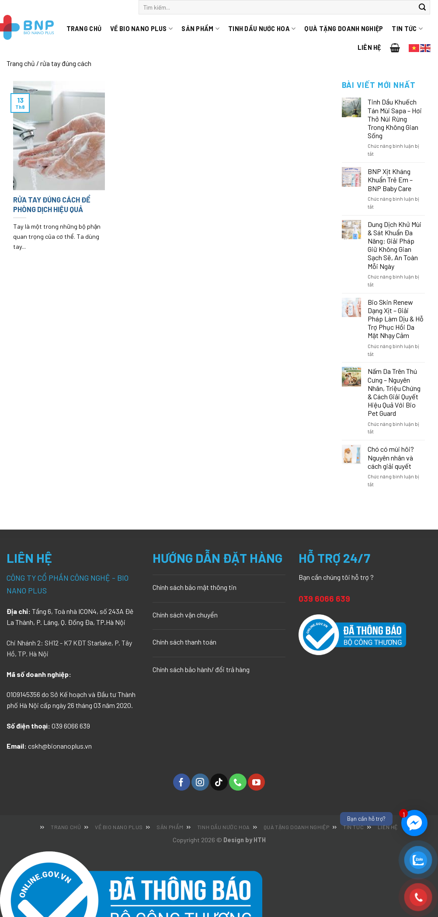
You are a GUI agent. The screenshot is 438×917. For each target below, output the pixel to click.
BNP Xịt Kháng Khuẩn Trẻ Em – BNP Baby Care (390, 179)
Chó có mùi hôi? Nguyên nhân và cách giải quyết (391, 457)
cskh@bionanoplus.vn (60, 746)
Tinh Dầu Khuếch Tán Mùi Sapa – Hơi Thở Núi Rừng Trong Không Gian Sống (395, 118)
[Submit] (422, 7)
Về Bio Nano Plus (141, 28)
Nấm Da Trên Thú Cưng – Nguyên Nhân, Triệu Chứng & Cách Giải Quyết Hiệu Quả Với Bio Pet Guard (394, 392)
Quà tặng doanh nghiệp (343, 28)
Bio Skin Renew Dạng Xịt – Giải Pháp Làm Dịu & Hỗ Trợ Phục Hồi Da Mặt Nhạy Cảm (396, 319)
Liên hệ (369, 47)
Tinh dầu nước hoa (261, 28)
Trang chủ (84, 28)
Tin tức (407, 28)
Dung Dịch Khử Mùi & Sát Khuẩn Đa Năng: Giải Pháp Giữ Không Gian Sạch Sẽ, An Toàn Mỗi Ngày (394, 245)
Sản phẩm (200, 28)
